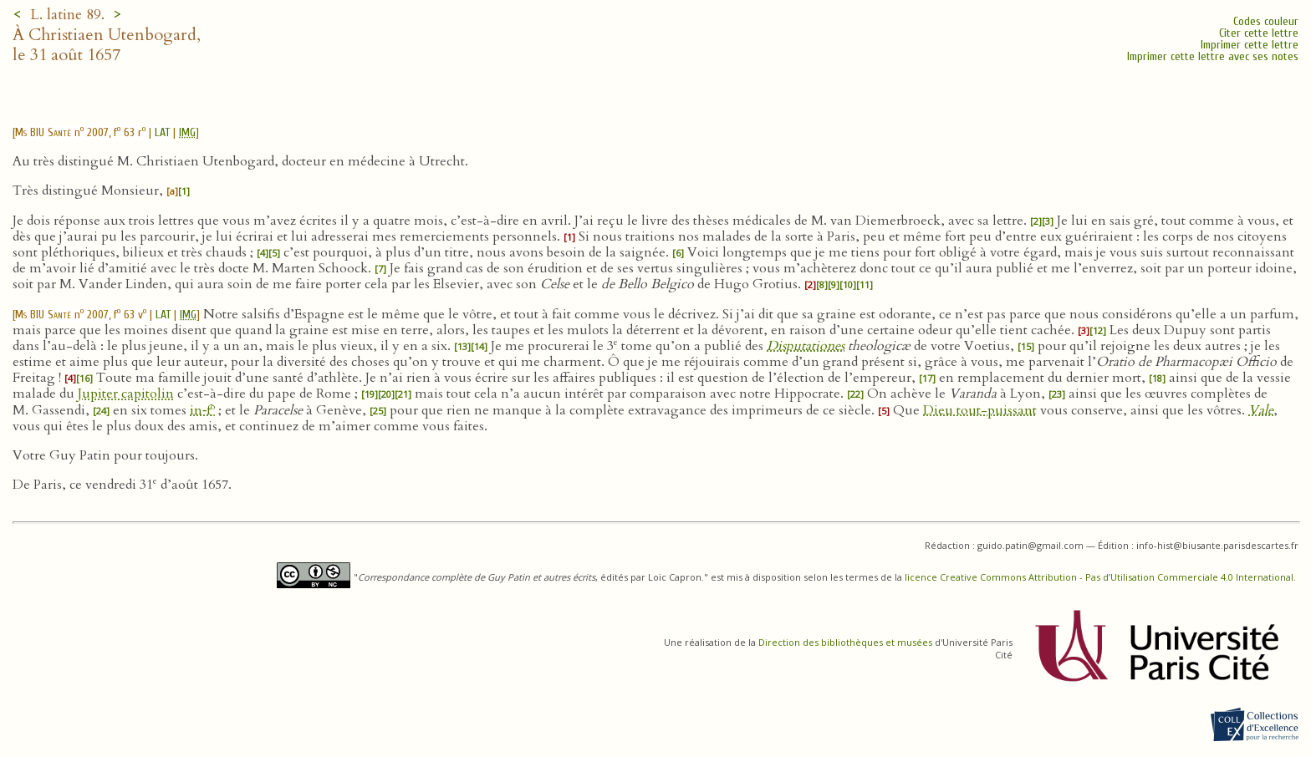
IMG (187, 132)
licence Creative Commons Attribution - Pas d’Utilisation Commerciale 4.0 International (1099, 577)
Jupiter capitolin (126, 393)
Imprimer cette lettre (1249, 45)
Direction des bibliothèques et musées (845, 642)
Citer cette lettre (1258, 33)
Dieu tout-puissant (980, 410)
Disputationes (805, 346)
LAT (162, 132)
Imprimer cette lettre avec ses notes (1212, 56)
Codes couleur (1265, 21)
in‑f (202, 410)
